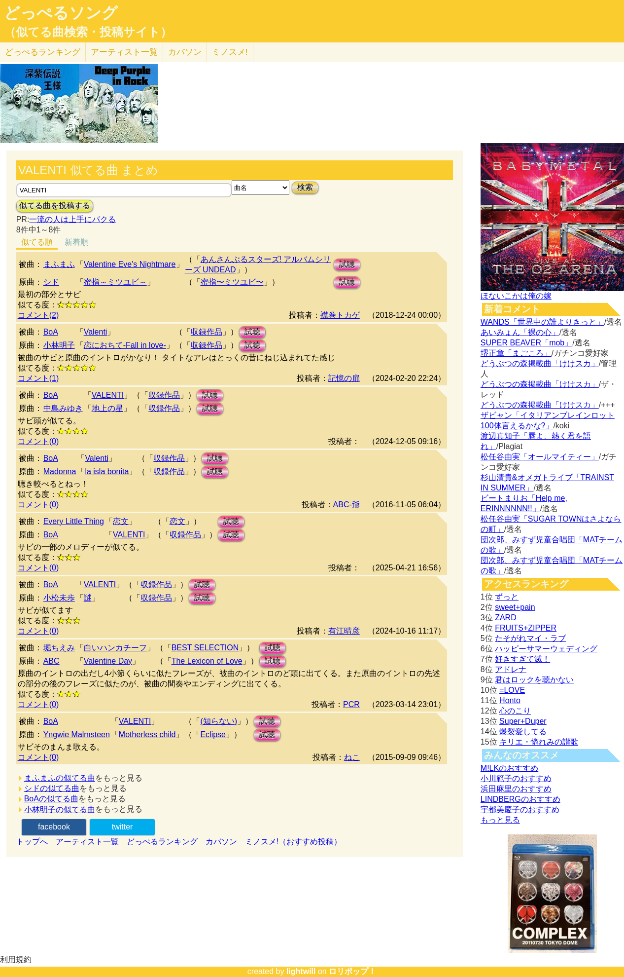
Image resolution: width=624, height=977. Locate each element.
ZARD (506, 617)
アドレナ (510, 669)
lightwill (301, 971)
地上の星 (107, 408)
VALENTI (108, 395)
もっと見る (500, 820)
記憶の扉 (344, 378)
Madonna (59, 471)
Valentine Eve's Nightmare (130, 264)
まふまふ (59, 264)
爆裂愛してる (523, 731)
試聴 (347, 264)
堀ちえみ (59, 647)
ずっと (507, 597)
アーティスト (124, 52)
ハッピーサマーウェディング (546, 648)
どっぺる (42, 52)
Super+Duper (523, 721)
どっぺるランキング (162, 841)
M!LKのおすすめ (509, 768)
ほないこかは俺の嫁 (516, 296)
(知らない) (218, 721)
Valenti (95, 332)
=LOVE (512, 690)
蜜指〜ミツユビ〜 (232, 282)
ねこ (352, 757)
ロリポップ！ (352, 971)
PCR (351, 704)
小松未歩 (59, 598)
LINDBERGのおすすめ (520, 799)
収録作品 (206, 332)
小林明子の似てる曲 (59, 809)
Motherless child (147, 734)
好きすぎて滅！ (522, 659)
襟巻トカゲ (340, 315)
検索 (305, 187)
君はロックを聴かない (534, 680)
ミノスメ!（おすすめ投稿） (293, 841)
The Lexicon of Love (207, 661)
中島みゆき (63, 408)
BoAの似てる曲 (51, 798)
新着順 (76, 242)
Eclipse (213, 734)
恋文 (121, 521)
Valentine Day (108, 661)
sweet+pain (515, 607)
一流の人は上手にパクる (72, 219)
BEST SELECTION (205, 647)
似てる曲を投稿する (54, 205)
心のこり (515, 711)
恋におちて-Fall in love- (125, 345)
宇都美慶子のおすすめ (520, 809)
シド (51, 282)
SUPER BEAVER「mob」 (526, 342)
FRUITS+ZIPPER (525, 628)
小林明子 (59, 345)
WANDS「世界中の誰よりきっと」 (542, 322)
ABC (51, 661)
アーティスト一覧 (87, 841)
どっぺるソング (61, 13)
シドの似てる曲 (51, 788)
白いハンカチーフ (115, 647)
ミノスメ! (230, 52)
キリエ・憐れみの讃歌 (538, 742)
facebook (54, 827)
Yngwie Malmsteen (76, 734)
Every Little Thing (73, 521)
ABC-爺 (346, 504)
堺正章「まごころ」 (516, 353)
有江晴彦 (344, 631)
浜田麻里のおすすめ (516, 789)
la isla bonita (107, 471)
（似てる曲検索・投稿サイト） (88, 32)
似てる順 (37, 242)
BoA (50, 332)
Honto (509, 700)
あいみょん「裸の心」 (520, 332)
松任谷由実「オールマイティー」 (540, 456)
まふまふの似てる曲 (59, 778)
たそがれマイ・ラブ (530, 638)
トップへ (32, 841)
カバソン (185, 52)
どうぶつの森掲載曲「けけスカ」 (540, 363)
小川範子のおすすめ (516, 778)
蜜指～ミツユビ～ (115, 282)
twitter (122, 827)
